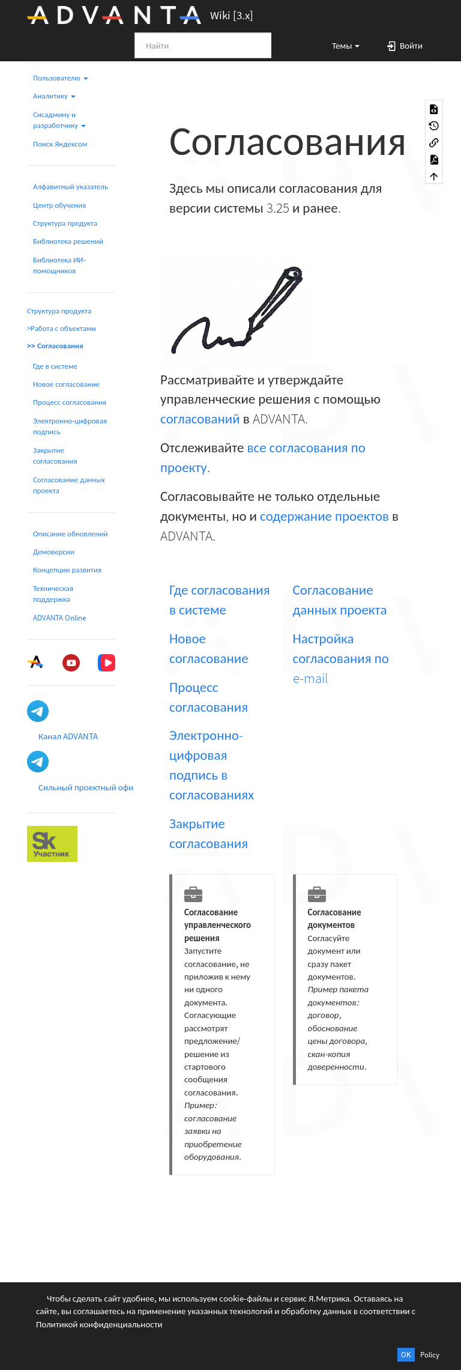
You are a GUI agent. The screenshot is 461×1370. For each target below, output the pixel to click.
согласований (200, 418)
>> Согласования (55, 346)
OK (406, 1355)
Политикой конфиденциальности (99, 1324)
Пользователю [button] (60, 78)
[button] (340, 45)
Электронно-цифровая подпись (70, 426)
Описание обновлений (70, 534)
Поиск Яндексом (60, 144)
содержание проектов (324, 515)
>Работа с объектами (61, 328)
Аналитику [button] (54, 96)
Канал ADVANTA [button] (68, 736)
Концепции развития (67, 570)
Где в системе (55, 366)
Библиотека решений (68, 241)
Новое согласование (66, 384)
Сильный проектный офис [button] (87, 787)
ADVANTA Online (59, 618)
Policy (429, 1355)
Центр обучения (59, 205)
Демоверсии (53, 552)
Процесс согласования (69, 402)
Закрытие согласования (55, 455)
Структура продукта (65, 223)
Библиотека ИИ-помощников (59, 265)
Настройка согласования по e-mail (341, 658)
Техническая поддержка (53, 593)
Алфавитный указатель (70, 186)
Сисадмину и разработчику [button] (59, 119)
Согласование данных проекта (69, 485)
